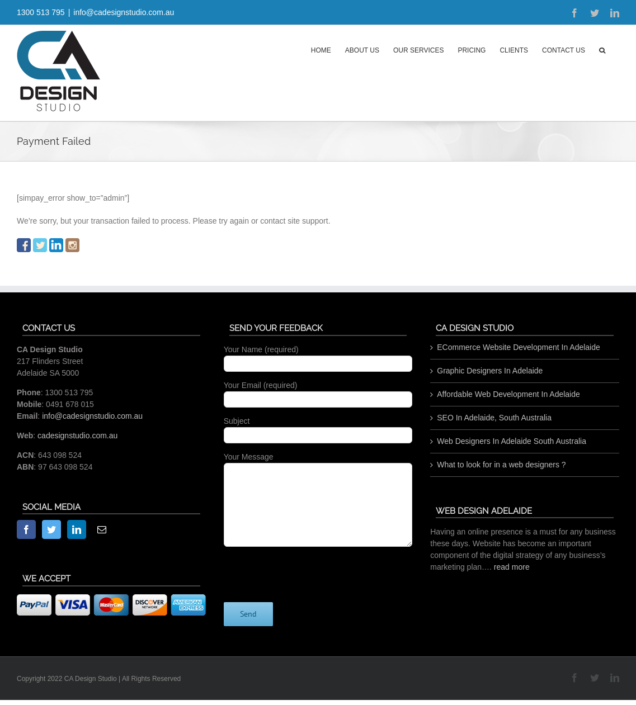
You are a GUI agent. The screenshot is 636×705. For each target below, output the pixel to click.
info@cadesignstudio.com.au (123, 12)
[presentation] (309, 568)
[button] (602, 49)
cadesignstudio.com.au (77, 435)
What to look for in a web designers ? (501, 464)
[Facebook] (26, 529)
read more (512, 566)
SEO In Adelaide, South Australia (494, 417)
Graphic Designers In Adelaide (490, 370)
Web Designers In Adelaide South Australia (511, 441)
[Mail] (101, 529)
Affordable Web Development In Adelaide (508, 394)
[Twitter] (51, 529)
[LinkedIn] (76, 529)
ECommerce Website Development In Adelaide (518, 347)
